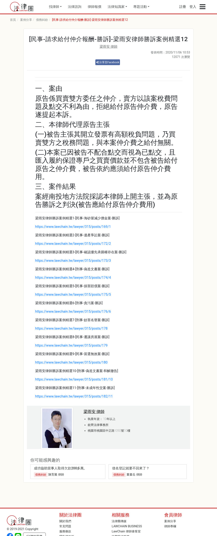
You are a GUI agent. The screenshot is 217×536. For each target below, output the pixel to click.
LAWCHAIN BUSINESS (127, 526)
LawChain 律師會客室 (126, 531)
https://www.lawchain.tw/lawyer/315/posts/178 (71, 328)
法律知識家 (116, 7)
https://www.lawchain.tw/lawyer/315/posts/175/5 (73, 294)
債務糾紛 (42, 20)
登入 (192, 7)
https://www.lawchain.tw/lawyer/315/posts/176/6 (73, 311)
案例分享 (26, 20)
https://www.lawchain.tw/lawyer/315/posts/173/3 (73, 261)
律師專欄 (170, 526)
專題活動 (140, 7)
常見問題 (65, 526)
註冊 (182, 7)
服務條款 (65, 531)
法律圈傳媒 (119, 521)
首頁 (13, 20)
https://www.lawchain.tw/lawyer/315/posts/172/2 (73, 244)
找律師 (54, 7)
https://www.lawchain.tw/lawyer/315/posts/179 (71, 345)
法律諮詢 (74, 7)
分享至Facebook (107, 62)
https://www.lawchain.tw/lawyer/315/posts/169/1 (73, 227)
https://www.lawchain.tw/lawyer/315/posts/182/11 (74, 396)
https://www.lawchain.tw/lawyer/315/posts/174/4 (73, 278)
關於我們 (65, 521)
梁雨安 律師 (108, 47)
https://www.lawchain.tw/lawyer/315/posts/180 (71, 362)
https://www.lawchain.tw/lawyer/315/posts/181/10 (74, 379)
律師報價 (94, 7)
